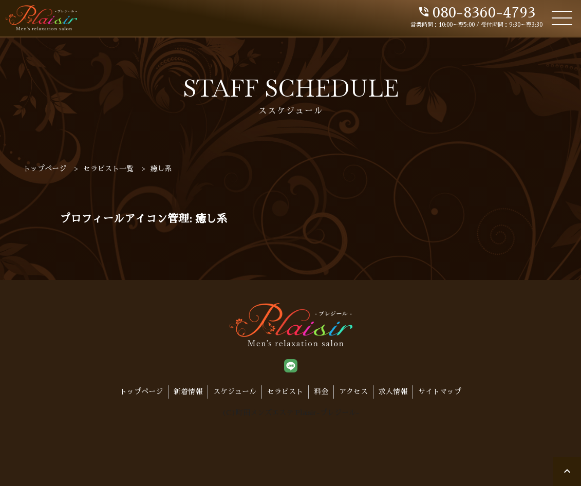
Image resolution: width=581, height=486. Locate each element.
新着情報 (188, 391)
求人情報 (393, 391)
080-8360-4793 (476, 13)
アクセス (353, 391)
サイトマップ (439, 391)
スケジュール (234, 391)
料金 (321, 391)
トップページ (141, 391)
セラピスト (285, 391)
